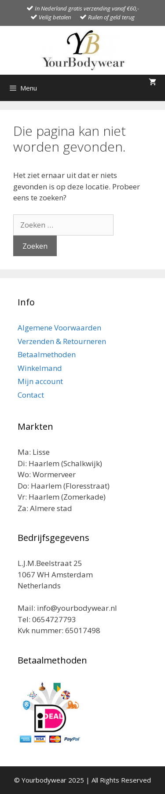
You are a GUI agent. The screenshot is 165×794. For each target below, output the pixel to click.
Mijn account (40, 381)
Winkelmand (40, 368)
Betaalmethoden (47, 354)
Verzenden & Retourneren (62, 341)
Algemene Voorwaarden (59, 328)
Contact (31, 395)
